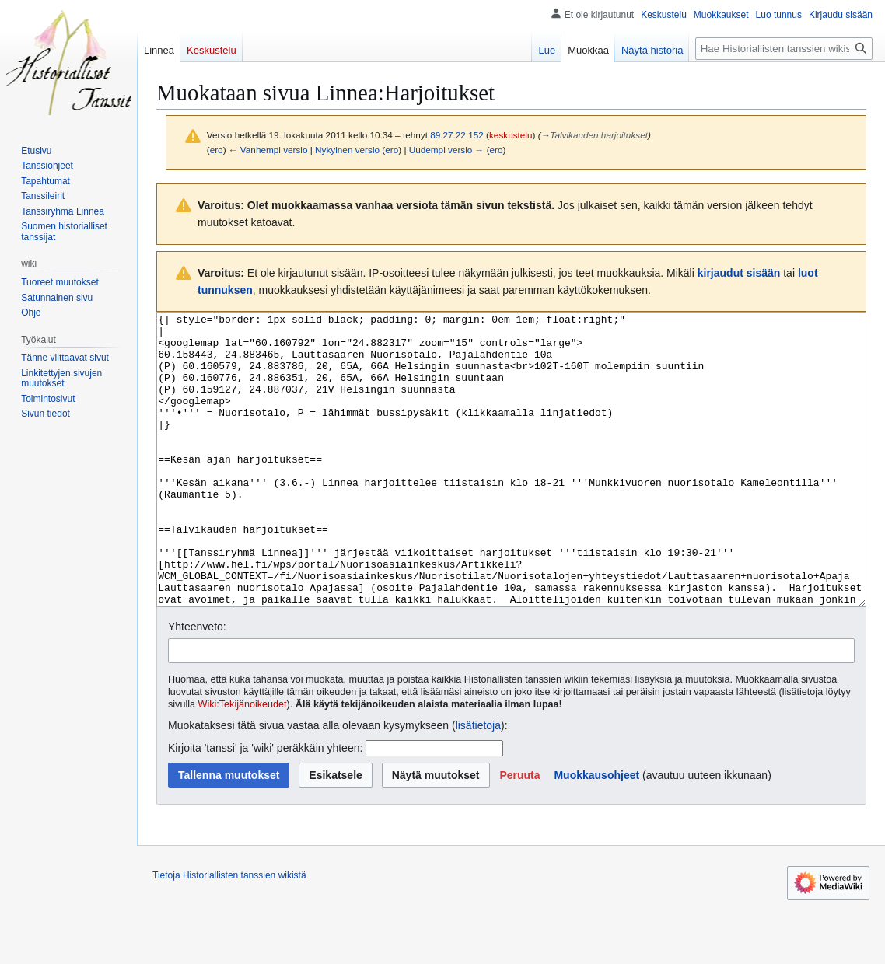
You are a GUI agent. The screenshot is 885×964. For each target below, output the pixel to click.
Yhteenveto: (197, 685)
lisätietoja (478, 783)
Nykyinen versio (347, 150)
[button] (519, 833)
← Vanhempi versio (268, 150)
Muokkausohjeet (596, 833)
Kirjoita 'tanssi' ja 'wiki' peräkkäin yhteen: (265, 806)
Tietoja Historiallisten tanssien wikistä (229, 933)
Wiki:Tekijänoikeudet (242, 762)
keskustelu (511, 135)
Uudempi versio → (446, 150)
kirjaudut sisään (739, 273)
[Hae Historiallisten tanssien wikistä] (784, 48)
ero (216, 150)
